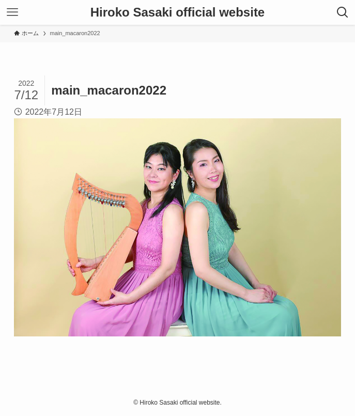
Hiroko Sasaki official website (177, 12)
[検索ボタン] (342, 12)
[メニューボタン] (12, 12)
